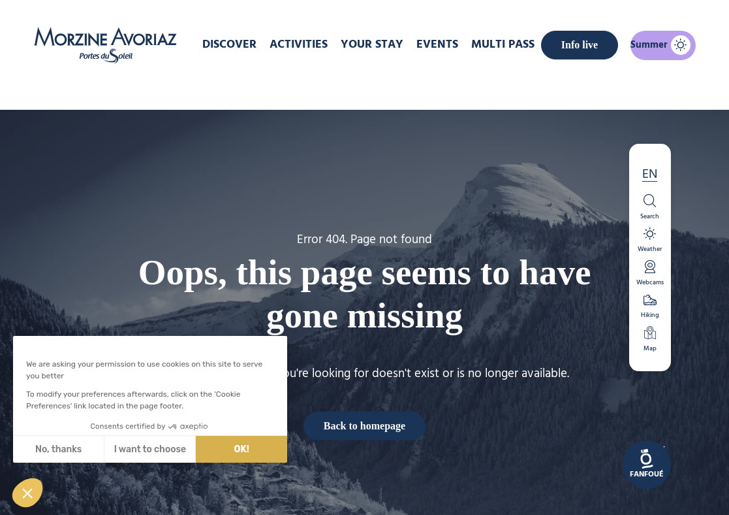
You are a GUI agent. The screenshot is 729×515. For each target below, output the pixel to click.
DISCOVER (242, 43)
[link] (647, 464)
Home (295, 87)
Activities (311, 43)
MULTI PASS (504, 43)
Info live (573, 43)
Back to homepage (364, 425)
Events (442, 43)
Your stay (381, 43)
